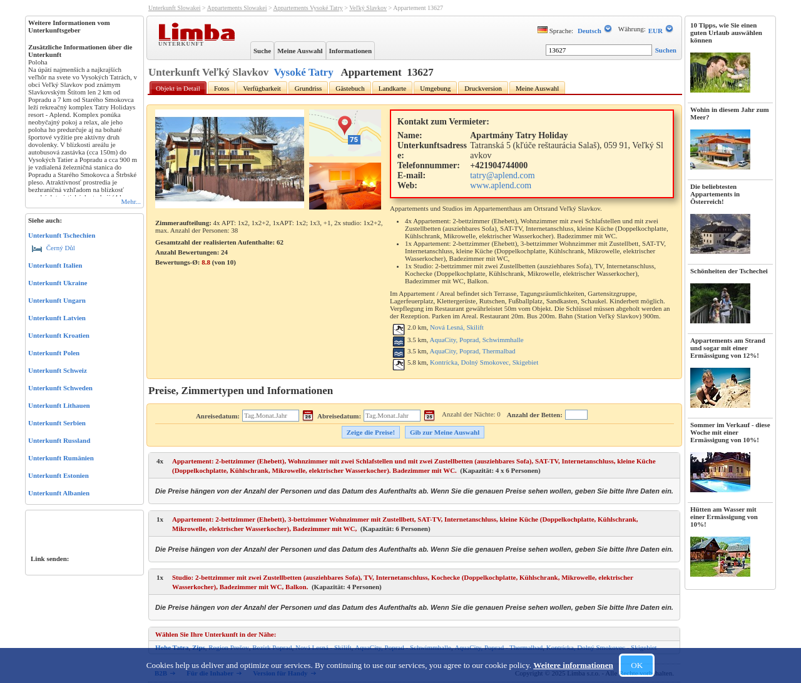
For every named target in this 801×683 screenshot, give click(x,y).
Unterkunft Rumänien (61, 458)
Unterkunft (182, 43)
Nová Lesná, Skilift (457, 327)
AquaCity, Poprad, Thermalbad (472, 351)
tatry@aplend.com (502, 175)
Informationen (350, 50)
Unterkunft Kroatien (58, 335)
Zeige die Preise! (371, 432)
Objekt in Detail (178, 88)
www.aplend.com (500, 185)
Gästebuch (349, 88)
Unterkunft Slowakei (174, 7)
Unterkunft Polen (53, 353)
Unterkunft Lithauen (59, 405)
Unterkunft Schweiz (57, 370)
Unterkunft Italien (55, 265)
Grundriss (308, 88)
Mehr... (131, 201)
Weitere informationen (573, 665)
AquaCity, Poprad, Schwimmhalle (476, 339)
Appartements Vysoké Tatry (308, 7)
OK (637, 665)
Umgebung (435, 88)
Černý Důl (53, 247)
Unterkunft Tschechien (61, 235)
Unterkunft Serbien (57, 423)
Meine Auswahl (299, 50)
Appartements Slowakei (237, 7)
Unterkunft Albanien (58, 493)
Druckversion (483, 88)
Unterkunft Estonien (58, 475)
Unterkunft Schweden (60, 388)
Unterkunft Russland (59, 440)
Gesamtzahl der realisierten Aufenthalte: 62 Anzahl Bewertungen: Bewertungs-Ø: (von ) (219, 252)
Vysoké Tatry (303, 72)
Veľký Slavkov (368, 7)
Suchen (665, 50)
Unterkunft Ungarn (57, 300)
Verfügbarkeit (261, 88)
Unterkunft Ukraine (57, 282)
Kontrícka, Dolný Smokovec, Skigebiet (484, 362)
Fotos (221, 88)
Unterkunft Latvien (57, 317)
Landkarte (393, 88)
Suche (262, 50)
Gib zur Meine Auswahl (444, 432)
